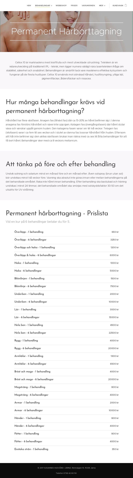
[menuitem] (16, 5)
